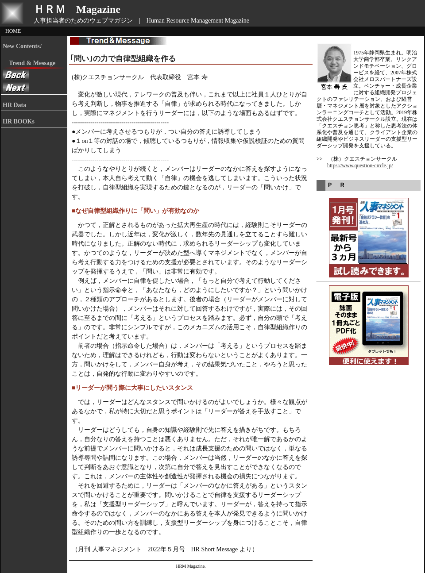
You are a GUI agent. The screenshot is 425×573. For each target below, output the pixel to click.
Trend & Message (29, 63)
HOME (13, 31)
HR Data (14, 105)
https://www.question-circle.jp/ (360, 165)
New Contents (22, 46)
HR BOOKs (19, 121)
